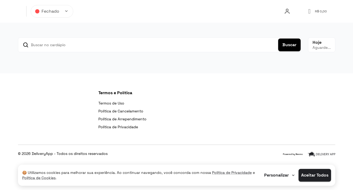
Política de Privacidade (232, 172)
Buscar (289, 45)
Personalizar (280, 175)
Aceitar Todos (314, 175)
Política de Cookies (39, 177)
